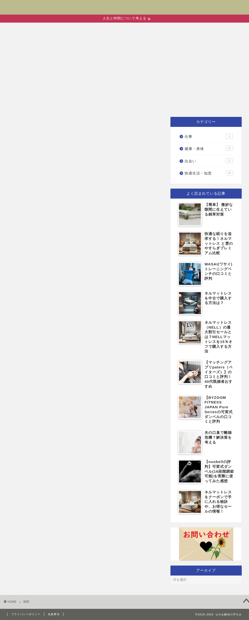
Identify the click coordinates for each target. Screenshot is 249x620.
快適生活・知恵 (165, 104)
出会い (78, 104)
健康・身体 (115, 104)
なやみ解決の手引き (124, 4)
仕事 (206, 104)
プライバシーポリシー (25, 614)
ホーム (46, 104)
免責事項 (54, 614)
